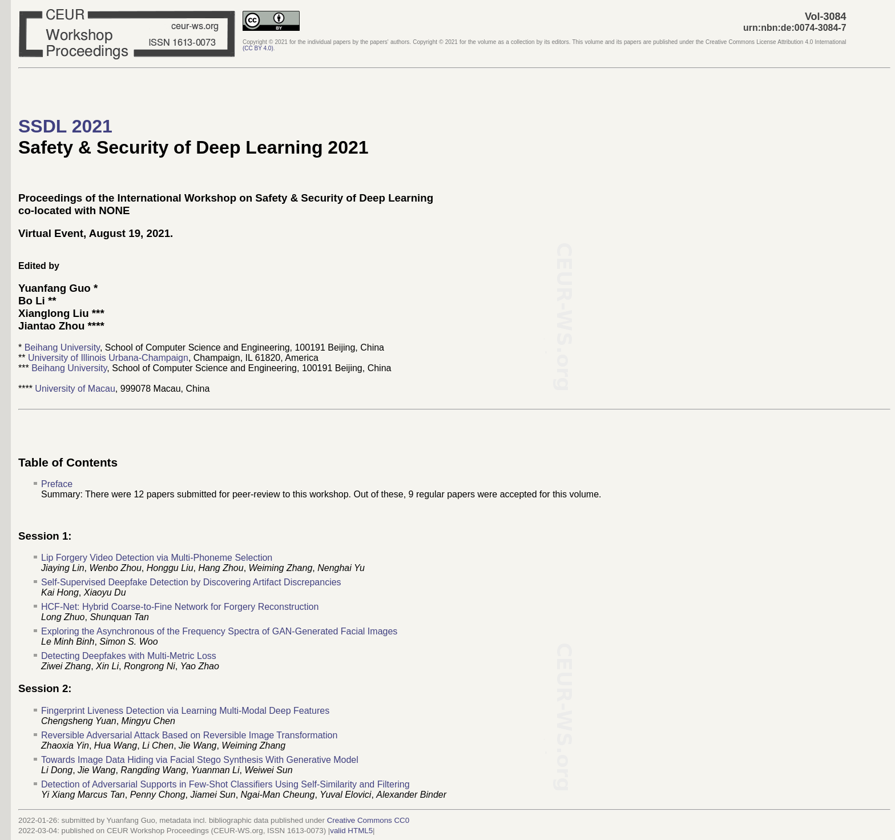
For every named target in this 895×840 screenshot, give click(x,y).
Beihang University (62, 347)
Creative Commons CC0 (368, 820)
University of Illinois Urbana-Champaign (108, 358)
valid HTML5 (351, 830)
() (258, 48)
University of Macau (75, 388)
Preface (56, 484)
